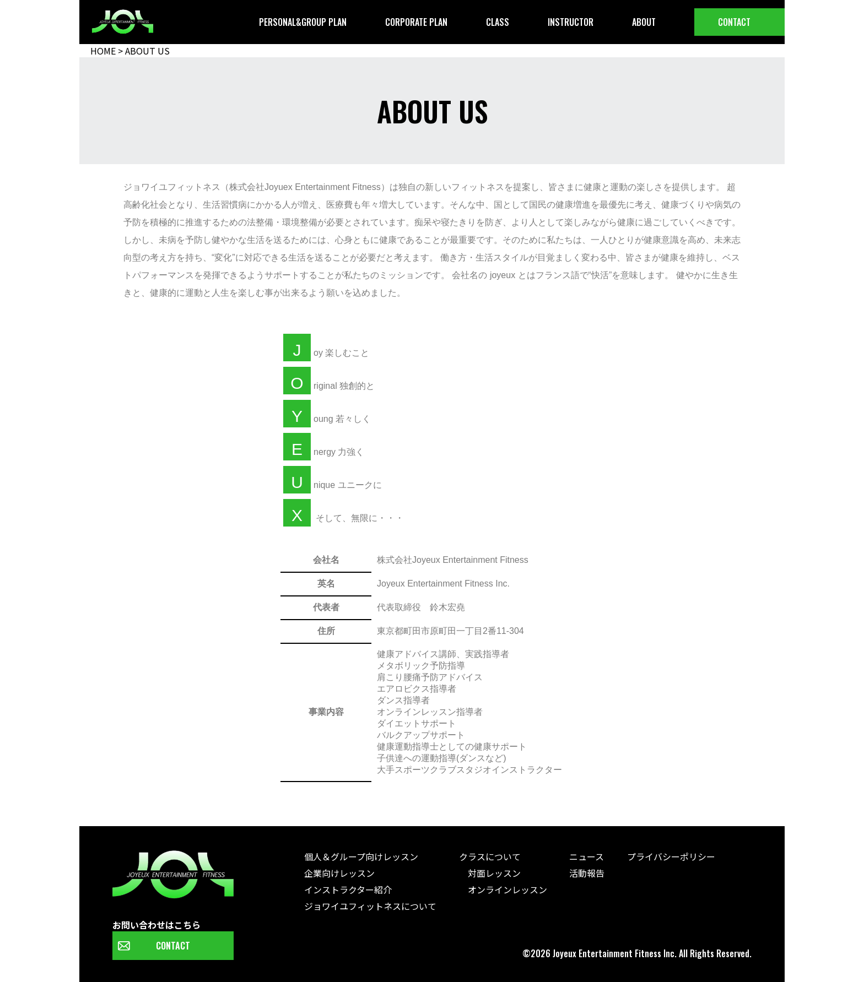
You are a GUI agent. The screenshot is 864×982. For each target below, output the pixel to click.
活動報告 (586, 873)
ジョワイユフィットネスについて (370, 906)
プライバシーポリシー (671, 856)
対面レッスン (490, 873)
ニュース (586, 856)
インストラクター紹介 (348, 889)
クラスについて (490, 856)
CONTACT (173, 945)
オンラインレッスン (503, 889)
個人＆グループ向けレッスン (361, 856)
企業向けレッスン (339, 873)
